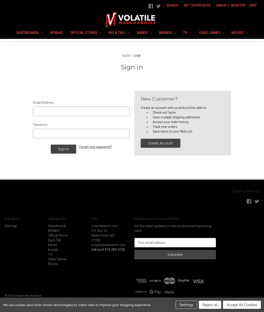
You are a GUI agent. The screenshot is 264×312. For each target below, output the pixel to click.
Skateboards (29, 33)
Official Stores (85, 33)
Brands (167, 33)
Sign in (221, 5)
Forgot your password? (95, 147)
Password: (40, 125)
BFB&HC (56, 33)
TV (187, 33)
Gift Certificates (197, 5)
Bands (144, 33)
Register (238, 5)
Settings (186, 304)
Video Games (211, 33)
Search (172, 5)
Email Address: (43, 102)
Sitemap (11, 226)
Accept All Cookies (242, 304)
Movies (240, 33)
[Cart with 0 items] (252, 5)
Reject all (210, 304)
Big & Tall (119, 33)
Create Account (160, 143)
